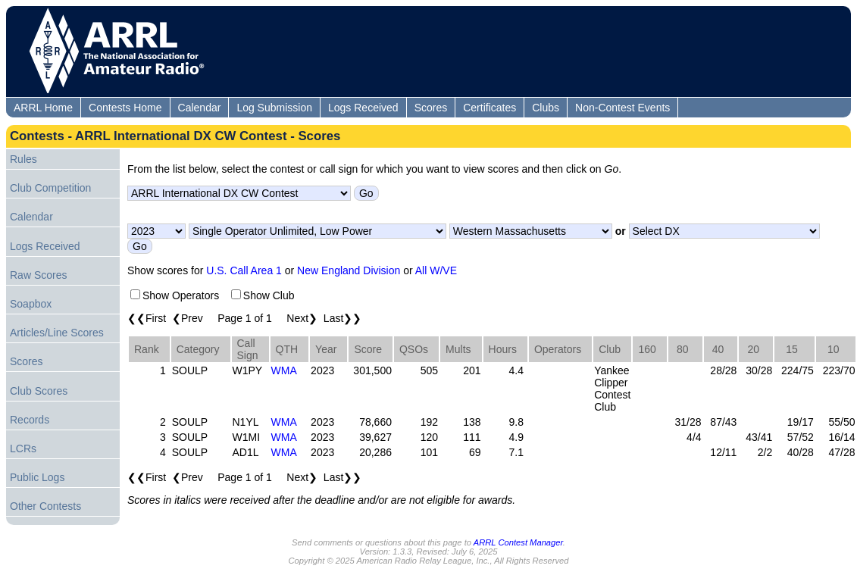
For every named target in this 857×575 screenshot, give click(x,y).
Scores (431, 108)
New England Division (348, 270)
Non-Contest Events (622, 108)
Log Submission (274, 108)
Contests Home (125, 108)
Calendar (199, 108)
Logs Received (363, 108)
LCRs (23, 448)
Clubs (545, 108)
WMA (284, 370)
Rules (23, 159)
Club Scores (38, 391)
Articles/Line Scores (57, 333)
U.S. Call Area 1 (244, 270)
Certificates (489, 108)
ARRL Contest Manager (518, 542)
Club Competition (50, 188)
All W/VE (436, 270)
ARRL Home (43, 108)
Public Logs (37, 477)
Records (29, 420)
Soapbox (31, 304)
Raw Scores (38, 275)
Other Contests (45, 506)
